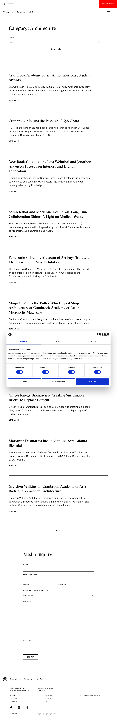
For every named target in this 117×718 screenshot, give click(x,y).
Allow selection (58, 382)
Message (27, 604)
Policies (48, 701)
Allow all (92, 382)
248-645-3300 (42, 690)
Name (25, 567)
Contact (48, 696)
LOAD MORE (58, 533)
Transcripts (15, 701)
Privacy (48, 699)
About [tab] (93, 341)
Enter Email (26, 587)
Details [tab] (58, 341)
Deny (25, 382)
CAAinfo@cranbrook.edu (45, 688)
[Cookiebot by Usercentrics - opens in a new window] (99, 334)
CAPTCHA (27, 643)
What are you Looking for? (36, 593)
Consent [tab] (23, 341)
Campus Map (15, 696)
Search (11, 38)
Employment (15, 699)
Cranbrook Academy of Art (19, 12)
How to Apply (108, 4)
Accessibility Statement (89, 696)
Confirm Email (62, 587)
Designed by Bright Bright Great (47, 714)
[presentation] (40, 650)
